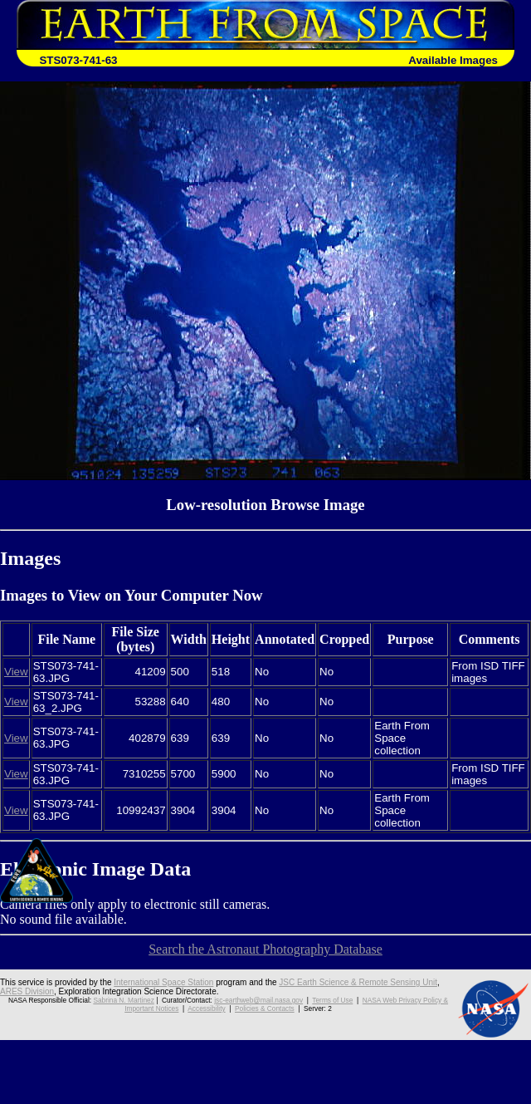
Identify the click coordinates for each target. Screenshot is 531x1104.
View (16, 671)
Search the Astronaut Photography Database (265, 949)
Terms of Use (332, 1000)
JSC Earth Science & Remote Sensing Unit (358, 982)
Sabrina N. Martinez (123, 1000)
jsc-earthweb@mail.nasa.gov (258, 1000)
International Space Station (163, 982)
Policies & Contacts (265, 1008)
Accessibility (206, 1008)
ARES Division (27, 991)
